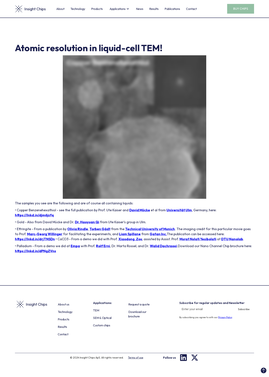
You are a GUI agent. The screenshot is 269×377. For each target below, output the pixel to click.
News (139, 9)
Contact (191, 9)
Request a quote (139, 304)
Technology (77, 9)
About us (63, 304)
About (60, 9)
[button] (119, 8)
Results (154, 9)
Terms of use (135, 357)
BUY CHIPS (240, 8)
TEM (96, 310)
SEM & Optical (102, 318)
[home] (30, 9)
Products (97, 9)
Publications (172, 9)
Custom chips (101, 325)
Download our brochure (137, 314)
